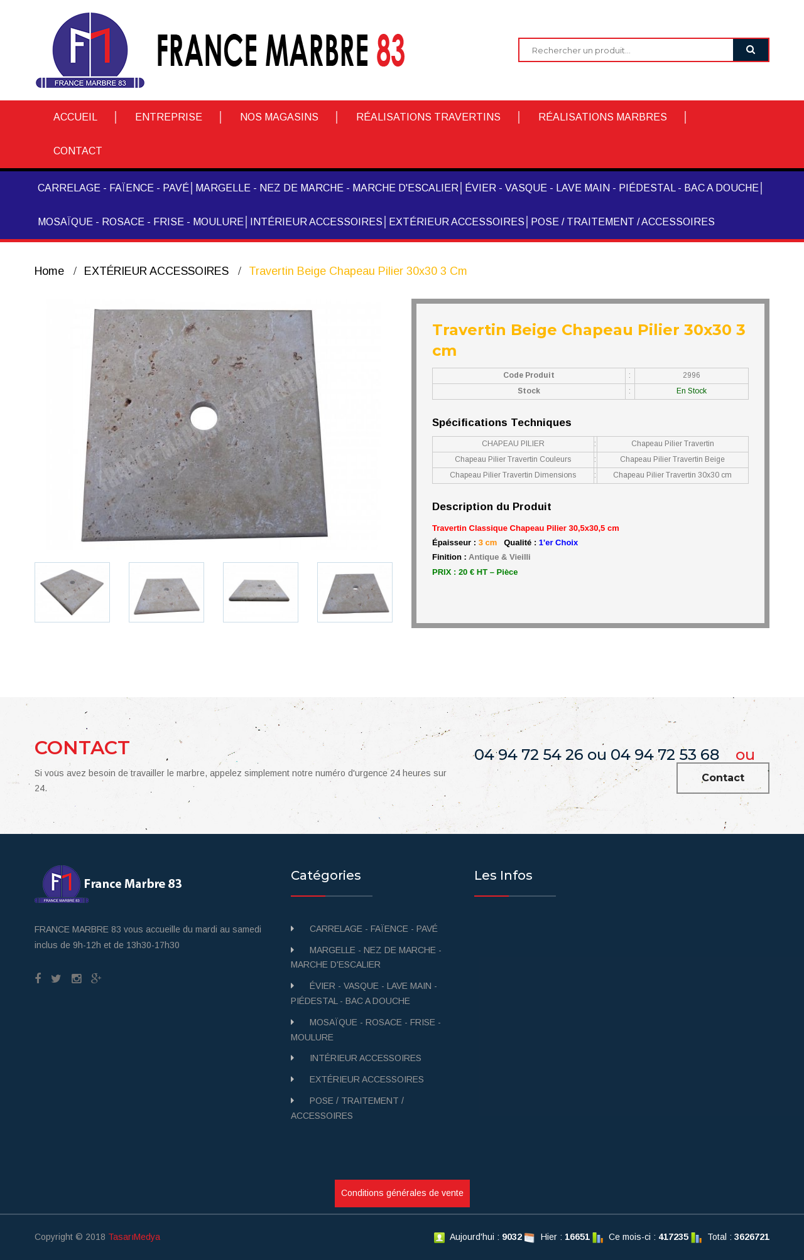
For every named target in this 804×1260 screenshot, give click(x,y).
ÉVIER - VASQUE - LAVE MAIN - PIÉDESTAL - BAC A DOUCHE (612, 188)
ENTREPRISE (168, 117)
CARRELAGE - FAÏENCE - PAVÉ (113, 188)
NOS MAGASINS (279, 117)
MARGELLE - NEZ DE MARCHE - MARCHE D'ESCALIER (327, 188)
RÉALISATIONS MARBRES (602, 117)
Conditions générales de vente (402, 1193)
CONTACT (77, 151)
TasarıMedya (134, 1237)
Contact (723, 778)
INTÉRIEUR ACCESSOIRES (316, 221)
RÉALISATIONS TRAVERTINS (428, 117)
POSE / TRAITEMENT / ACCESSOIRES (623, 221)
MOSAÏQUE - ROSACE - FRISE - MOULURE (141, 221)
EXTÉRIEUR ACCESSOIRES (456, 221)
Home (49, 271)
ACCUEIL (75, 117)
